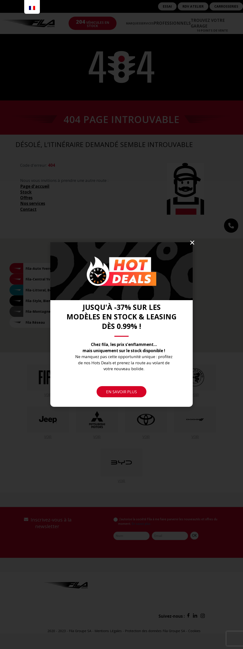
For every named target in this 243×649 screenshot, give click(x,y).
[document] (121, 324)
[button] (192, 243)
